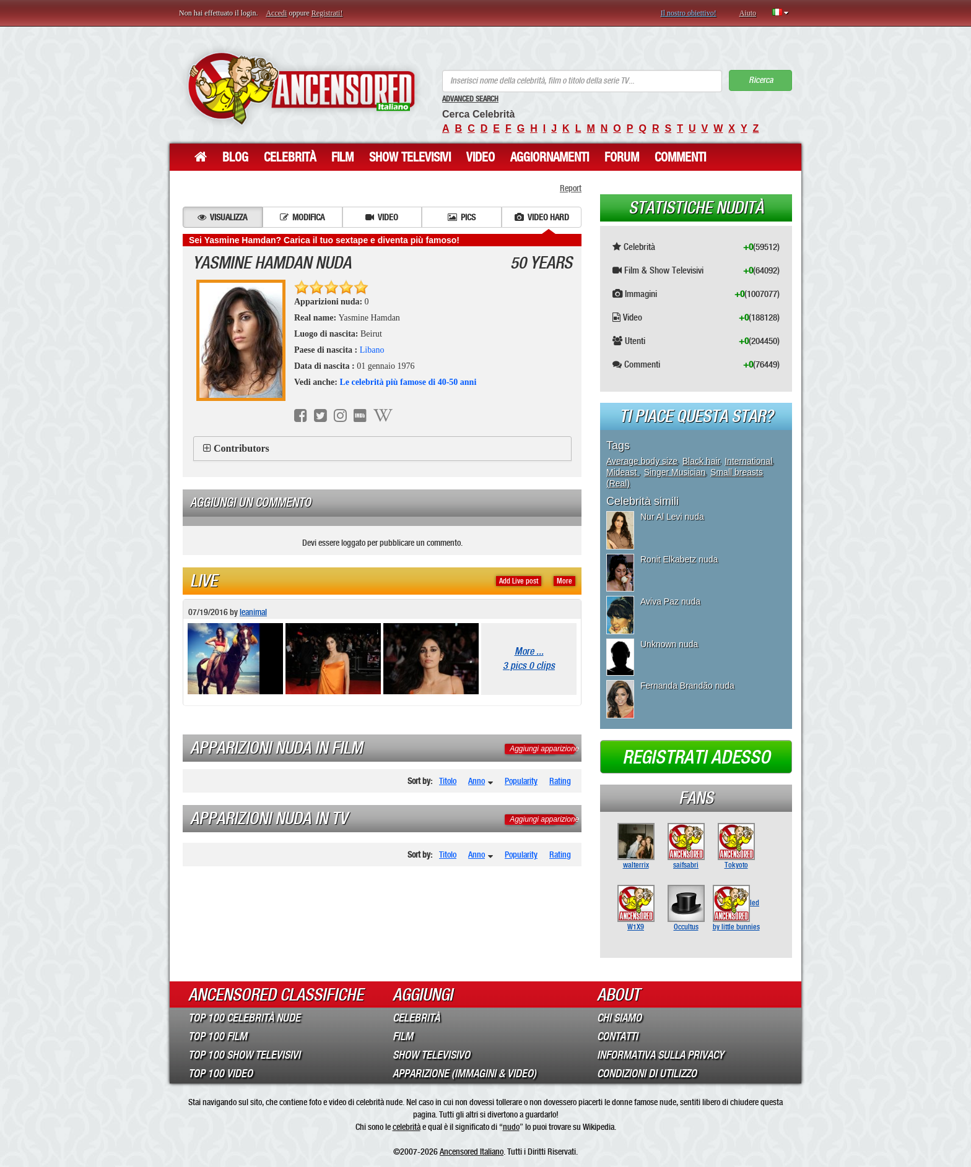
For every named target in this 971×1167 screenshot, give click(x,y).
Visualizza (222, 217)
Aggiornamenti (549, 157)
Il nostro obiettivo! (688, 13)
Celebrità (290, 157)
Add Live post (518, 581)
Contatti (617, 1036)
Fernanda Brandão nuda (687, 686)
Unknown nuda (669, 644)
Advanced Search (470, 99)
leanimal (253, 612)
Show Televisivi (410, 157)
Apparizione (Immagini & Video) (464, 1073)
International (748, 461)
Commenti (680, 157)
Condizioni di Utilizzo (647, 1073)
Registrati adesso (696, 757)
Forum (621, 157)
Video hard (542, 217)
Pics (462, 217)
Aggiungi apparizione (544, 748)
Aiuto (747, 13)
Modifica (302, 217)
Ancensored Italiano (471, 1151)
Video (480, 157)
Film (342, 157)
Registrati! (327, 13)
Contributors (241, 448)
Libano (372, 350)
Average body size (641, 461)
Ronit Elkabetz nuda (679, 559)
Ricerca (761, 80)
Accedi (276, 13)
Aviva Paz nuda (670, 601)
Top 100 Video (220, 1073)
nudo (511, 1127)
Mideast (622, 472)
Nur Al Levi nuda (672, 517)
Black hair (701, 461)
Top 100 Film (217, 1036)
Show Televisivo (431, 1055)
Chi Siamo (619, 1018)
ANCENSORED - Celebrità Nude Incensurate (301, 88)
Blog (235, 157)
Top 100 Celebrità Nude (244, 1018)
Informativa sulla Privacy (660, 1055)
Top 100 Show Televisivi (244, 1055)
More (564, 581)
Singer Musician (675, 472)
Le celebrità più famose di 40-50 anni (407, 382)
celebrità (406, 1127)
